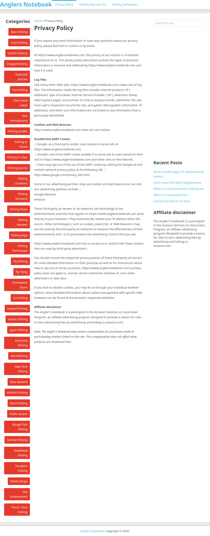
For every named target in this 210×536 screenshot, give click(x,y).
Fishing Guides (17, 131)
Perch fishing (19, 403)
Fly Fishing (20, 261)
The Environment (18, 494)
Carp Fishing (19, 42)
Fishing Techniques (125, 4)
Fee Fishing (19, 90)
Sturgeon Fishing (21, 468)
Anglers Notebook (26, 4)
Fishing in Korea (21, 144)
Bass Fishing (19, 32)
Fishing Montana (21, 196)
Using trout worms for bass (171, 201)
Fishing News (18, 209)
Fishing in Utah (17, 157)
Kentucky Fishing (21, 343)
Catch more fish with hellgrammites (177, 183)
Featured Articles (21, 77)
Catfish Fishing (17, 53)
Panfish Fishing (17, 392)
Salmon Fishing (17, 440)
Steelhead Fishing (20, 453)
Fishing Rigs (19, 235)
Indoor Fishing (17, 319)
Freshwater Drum (19, 285)
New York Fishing (21, 369)
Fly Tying (21, 272)
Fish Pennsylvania (18, 118)
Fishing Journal (17, 168)
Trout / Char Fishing (19, 509)
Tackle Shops (18, 481)
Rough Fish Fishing (20, 427)
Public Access (18, 414)
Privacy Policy (64, 4)
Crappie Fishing (17, 64)
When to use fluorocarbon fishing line (178, 189)
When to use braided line (170, 195)
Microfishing (19, 356)
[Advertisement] (179, 93)
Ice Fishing (20, 298)
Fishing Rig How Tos (92, 4)
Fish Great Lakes (20, 103)
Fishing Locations (21, 181)
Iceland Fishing (17, 308)
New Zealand (18, 382)
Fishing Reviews (22, 222)
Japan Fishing (19, 330)
